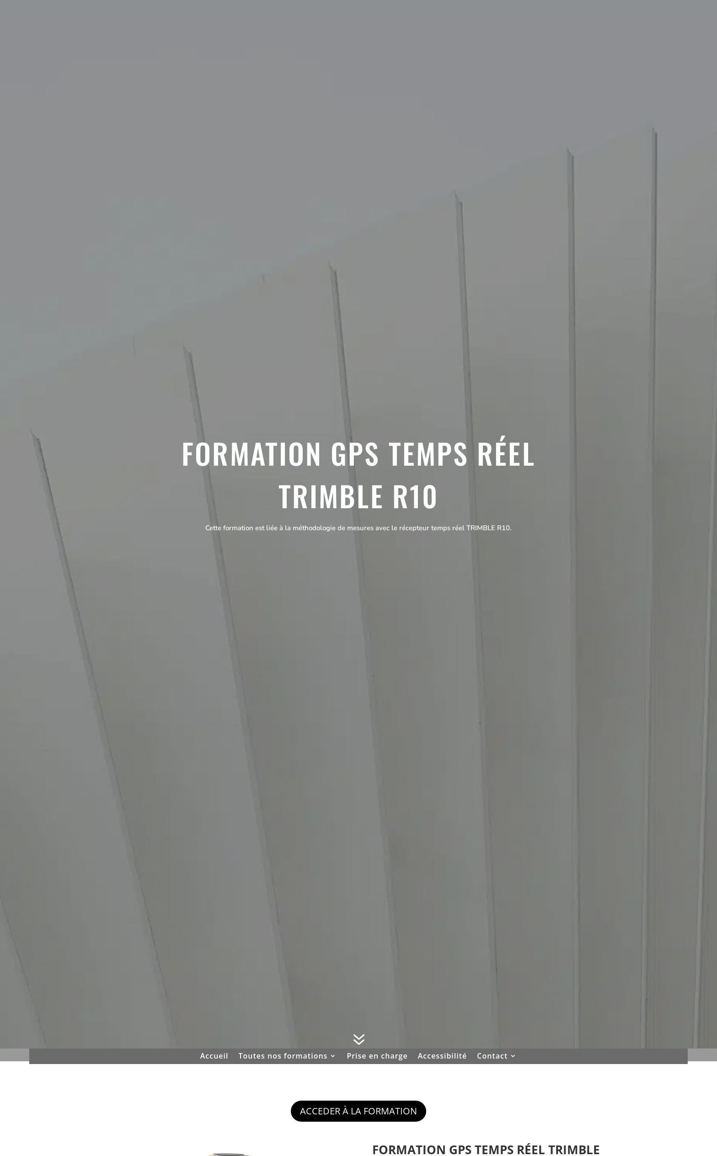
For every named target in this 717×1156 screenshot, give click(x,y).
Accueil (214, 1056)
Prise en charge (377, 1056)
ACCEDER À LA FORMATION (358, 1111)
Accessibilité (442, 1056)
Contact (492, 1056)
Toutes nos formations (283, 1056)
